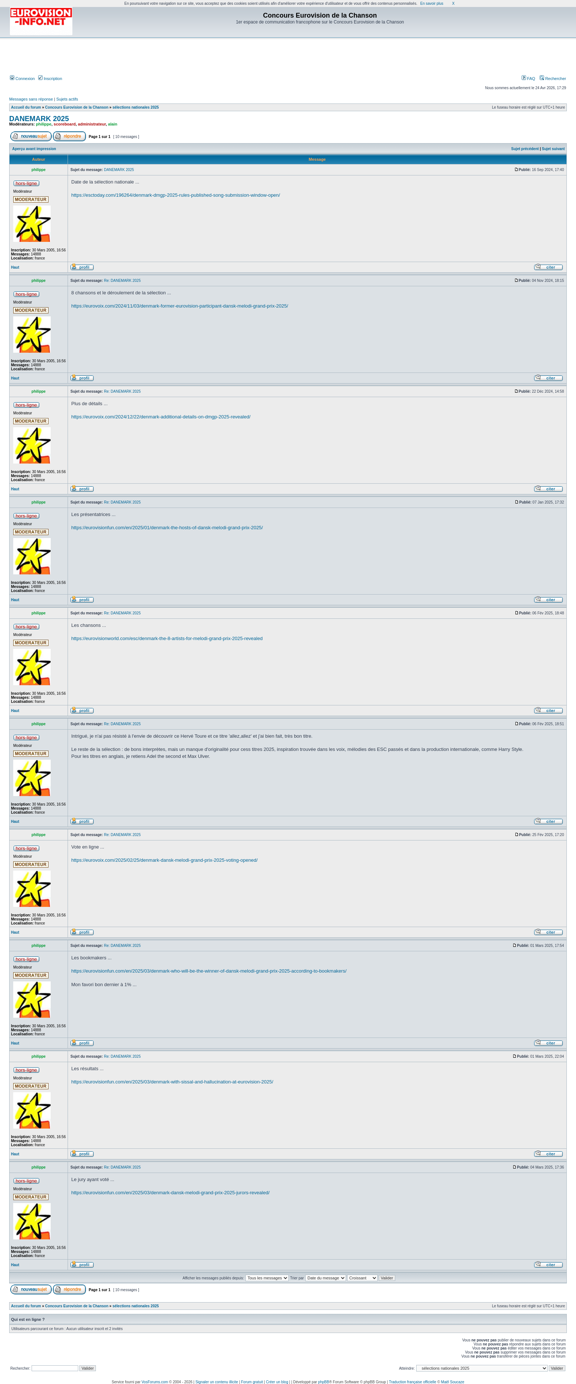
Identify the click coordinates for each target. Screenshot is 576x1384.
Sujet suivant (553, 149)
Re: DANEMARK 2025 (122, 281)
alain (112, 124)
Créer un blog (277, 1382)
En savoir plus (431, 3)
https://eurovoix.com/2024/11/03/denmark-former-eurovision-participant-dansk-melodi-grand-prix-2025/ (179, 306)
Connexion (22, 78)
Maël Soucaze (452, 1382)
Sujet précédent (525, 149)
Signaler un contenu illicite (216, 1382)
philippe (43, 124)
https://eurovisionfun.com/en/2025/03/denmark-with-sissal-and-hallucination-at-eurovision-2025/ (172, 1082)
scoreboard (65, 124)
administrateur (92, 124)
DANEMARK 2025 (39, 119)
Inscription (50, 78)
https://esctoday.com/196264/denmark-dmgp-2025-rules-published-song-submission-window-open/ (175, 195)
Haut (15, 267)
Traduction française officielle (412, 1382)
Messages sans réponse (31, 99)
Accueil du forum (26, 107)
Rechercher (553, 78)
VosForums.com (154, 1382)
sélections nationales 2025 (135, 107)
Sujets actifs (67, 99)
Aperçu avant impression (34, 149)
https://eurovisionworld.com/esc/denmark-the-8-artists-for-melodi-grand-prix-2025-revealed (167, 638)
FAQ (528, 78)
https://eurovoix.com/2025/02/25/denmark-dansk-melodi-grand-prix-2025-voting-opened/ (164, 860)
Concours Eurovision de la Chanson (76, 107)
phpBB (323, 1382)
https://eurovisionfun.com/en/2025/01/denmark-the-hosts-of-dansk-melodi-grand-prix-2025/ (167, 527)
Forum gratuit (252, 1382)
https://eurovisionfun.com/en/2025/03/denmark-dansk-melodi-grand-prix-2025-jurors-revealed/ (170, 1192)
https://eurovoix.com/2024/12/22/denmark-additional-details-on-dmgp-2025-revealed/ (161, 416)
